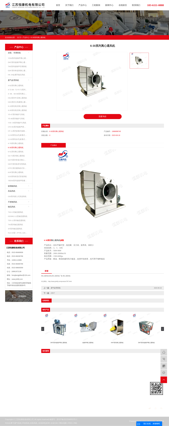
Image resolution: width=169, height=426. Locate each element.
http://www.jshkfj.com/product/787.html (60, 281)
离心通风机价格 (46, 276)
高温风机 (11, 191)
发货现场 (60, 392)
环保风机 (26, 423)
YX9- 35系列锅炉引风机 (17, 123)
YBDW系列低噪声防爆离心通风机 (17, 181)
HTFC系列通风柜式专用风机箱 (17, 168)
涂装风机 (33, 423)
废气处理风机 (13, 80)
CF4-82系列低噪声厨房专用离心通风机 (17, 127)
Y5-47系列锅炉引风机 (16, 114)
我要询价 (102, 116)
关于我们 (69, 5)
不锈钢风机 (12, 202)
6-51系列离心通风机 (15, 152)
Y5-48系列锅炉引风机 (16, 119)
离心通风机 (66, 276)
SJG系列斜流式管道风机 (17, 176)
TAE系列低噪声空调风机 (17, 66)
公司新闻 (84, 388)
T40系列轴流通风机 (15, 225)
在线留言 (123, 5)
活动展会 (8, 396)
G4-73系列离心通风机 (16, 156)
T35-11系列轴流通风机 (17, 220)
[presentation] (42, 329)
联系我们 (136, 5)
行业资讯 (84, 392)
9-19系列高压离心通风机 (17, 106)
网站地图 (63, 423)
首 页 (19, 37)
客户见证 (60, 388)
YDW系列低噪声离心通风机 (17, 58)
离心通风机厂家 (57, 276)
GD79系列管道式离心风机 (17, 160)
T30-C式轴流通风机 (15, 212)
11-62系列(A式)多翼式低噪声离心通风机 (17, 135)
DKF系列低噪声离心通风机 (17, 62)
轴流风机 (11, 207)
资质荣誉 (8, 392)
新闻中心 (109, 5)
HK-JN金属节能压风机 (16, 75)
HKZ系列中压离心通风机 (17, 98)
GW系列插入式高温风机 (17, 196)
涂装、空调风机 (14, 53)
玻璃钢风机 (12, 186)
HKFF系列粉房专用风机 (17, 164)
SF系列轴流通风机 (15, 229)
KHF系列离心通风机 (15, 172)
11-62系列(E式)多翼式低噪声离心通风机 (17, 139)
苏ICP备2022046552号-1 (67, 419)
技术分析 (84, 396)
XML (75, 423)
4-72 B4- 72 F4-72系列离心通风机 (17, 90)
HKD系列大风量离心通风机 (17, 102)
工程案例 (96, 5)
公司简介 (8, 388)
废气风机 (18, 423)
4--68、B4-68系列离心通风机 (17, 94)
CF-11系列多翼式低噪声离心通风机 (17, 131)
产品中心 (83, 5)
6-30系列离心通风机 (38, 37)
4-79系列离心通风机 (15, 143)
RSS (70, 423)
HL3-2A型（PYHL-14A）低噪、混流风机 (17, 233)
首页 (58, 5)
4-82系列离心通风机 (15, 85)
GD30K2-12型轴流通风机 (17, 216)
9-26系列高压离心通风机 (17, 110)
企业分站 (54, 423)
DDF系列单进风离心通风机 (17, 71)
